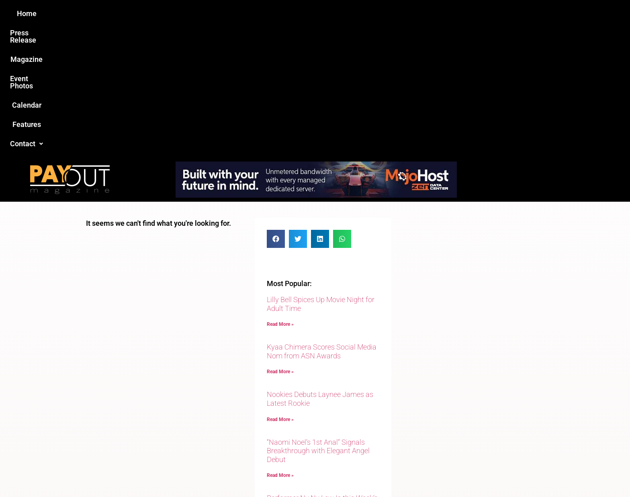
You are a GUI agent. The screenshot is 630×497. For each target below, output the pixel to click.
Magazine (269, 13)
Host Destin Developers (490, 473)
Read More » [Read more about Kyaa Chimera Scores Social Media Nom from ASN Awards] (280, 241)
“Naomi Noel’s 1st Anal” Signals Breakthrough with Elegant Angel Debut (318, 320)
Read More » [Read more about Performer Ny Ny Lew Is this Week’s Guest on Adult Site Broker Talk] (280, 393)
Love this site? (192, 435)
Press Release (218, 13)
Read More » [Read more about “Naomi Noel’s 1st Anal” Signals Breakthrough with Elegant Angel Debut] (280, 345)
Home (173, 13)
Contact (450, 13)
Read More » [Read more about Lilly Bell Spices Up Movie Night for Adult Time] (280, 194)
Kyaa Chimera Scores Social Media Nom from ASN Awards (321, 221)
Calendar (366, 13)
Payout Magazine (221, 473)
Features (407, 13)
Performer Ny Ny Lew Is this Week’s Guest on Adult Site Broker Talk (322, 372)
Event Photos (318, 13)
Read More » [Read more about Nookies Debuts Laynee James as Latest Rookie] (280, 289)
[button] (450, 13)
